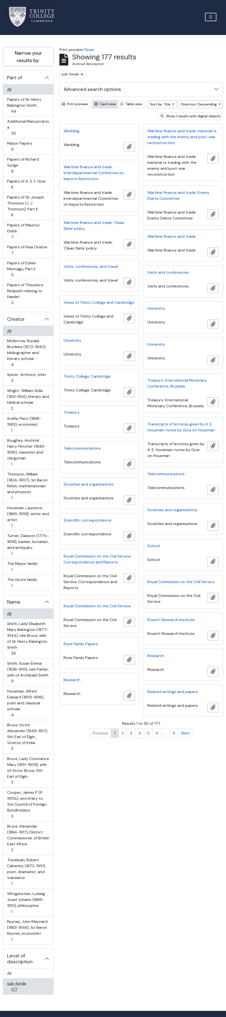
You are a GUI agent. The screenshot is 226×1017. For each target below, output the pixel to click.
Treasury (72, 412)
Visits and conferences (168, 272)
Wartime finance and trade (171, 236)
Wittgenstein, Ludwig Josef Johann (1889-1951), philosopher (26, 903)
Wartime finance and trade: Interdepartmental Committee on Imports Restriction (94, 172)
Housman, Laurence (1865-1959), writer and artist (28, 517)
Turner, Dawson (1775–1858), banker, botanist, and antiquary (28, 545)
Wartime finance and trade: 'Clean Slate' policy (94, 225)
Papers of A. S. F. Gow (26, 184)
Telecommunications (82, 448)
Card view (105, 104)
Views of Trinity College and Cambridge (99, 302)
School (153, 545)
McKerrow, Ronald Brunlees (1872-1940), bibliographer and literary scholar (26, 353)
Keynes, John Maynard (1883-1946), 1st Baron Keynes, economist (27, 930)
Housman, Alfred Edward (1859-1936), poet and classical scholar (25, 703)
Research (155, 655)
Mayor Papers (19, 146)
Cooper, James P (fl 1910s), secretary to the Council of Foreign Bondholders (27, 804)
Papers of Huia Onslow (27, 250)
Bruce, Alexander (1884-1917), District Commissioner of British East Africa (28, 838)
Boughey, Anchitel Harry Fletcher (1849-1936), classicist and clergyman (26, 452)
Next (185, 733)
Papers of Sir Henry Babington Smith (24, 105)
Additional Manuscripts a (28, 127)
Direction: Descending (199, 104)
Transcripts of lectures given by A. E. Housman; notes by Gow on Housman (181, 427)
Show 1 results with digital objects (190, 116)
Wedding (71, 131)
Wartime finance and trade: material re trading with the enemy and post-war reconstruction (182, 136)
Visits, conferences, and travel (91, 266)
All (9, 89)
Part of (14, 77)
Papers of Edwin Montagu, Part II (21, 269)
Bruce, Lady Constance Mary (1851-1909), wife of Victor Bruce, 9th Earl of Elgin (28, 770)
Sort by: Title (161, 104)
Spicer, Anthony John (26, 378)
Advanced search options (92, 89)
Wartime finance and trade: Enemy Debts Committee (178, 195)
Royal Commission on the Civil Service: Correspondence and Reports (97, 559)
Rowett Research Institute (171, 619)
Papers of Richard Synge (23, 165)
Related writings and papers (172, 691)
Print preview (75, 104)
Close (89, 49)
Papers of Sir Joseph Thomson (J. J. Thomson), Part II (25, 206)
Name (13, 602)
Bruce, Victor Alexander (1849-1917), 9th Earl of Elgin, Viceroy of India (27, 737)
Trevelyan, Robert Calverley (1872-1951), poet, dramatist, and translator (26, 872)
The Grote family (22, 582)
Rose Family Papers (81, 643)
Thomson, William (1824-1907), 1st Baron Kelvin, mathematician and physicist (27, 486)
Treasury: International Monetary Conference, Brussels (177, 383)
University (156, 308)
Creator (16, 319)
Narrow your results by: (28, 57)
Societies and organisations (89, 484)
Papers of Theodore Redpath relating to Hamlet (25, 294)
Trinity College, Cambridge (87, 376)
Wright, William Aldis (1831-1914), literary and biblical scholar (28, 399)
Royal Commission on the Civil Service (180, 581)
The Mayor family (22, 566)
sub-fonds (17, 986)
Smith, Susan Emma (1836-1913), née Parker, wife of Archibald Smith (28, 672)
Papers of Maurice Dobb (23, 231)
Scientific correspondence (87, 520)
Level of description (20, 958)
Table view (131, 104)
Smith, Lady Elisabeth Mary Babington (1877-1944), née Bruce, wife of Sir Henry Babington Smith (27, 638)
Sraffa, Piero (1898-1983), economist (24, 424)
